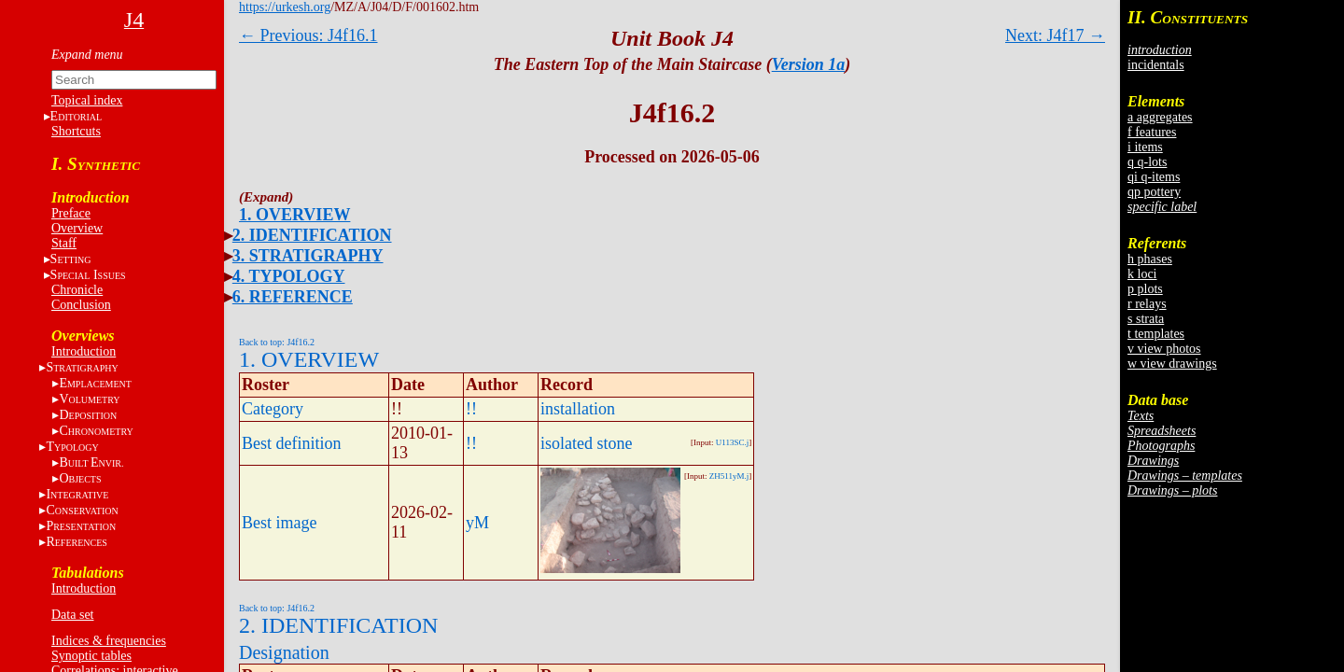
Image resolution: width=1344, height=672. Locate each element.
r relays (1147, 304)
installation (577, 408)
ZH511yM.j (729, 476)
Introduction (83, 351)
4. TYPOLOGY (288, 276)
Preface (71, 213)
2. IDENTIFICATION (312, 235)
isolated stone (586, 443)
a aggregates (1160, 117)
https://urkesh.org (284, 7)
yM (477, 522)
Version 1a (809, 64)
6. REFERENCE (292, 296)
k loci (1142, 274)
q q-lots (1147, 162)
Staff (64, 243)
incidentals (1155, 65)
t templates (1155, 334)
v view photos (1164, 349)
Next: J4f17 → (1055, 35)
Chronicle (77, 290)
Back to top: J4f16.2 (277, 342)
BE (91, 462)
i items (1145, 147)
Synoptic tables (91, 656)
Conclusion (81, 305)
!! (471, 408)
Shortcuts (76, 131)
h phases (1149, 259)
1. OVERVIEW (294, 214)
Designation (284, 652)
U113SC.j (732, 442)
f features (1151, 132)
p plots (1145, 289)
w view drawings (1172, 364)
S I (88, 275)
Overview (77, 228)
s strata (1145, 319)
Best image (279, 522)
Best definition (292, 443)
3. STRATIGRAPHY (308, 255)
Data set (72, 615)
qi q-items (1153, 177)
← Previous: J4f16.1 (308, 35)
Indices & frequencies (108, 641)
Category (272, 408)
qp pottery (1154, 192)
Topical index (86, 100)
